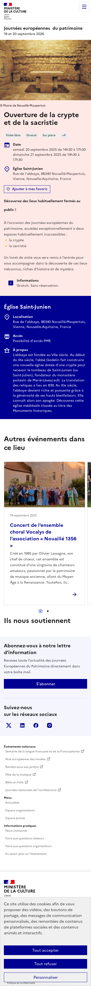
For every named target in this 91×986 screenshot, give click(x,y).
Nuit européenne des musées (25, 759)
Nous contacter (16, 831)
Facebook (36, 725)
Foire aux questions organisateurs (28, 846)
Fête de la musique (18, 774)
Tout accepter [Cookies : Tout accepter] (45, 950)
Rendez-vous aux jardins (22, 767)
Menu (84, 7)
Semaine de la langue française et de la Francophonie (42, 751)
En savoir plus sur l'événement (26, 854)
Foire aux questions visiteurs (24, 838)
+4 (64, 135)
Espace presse (15, 818)
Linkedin (22, 725)
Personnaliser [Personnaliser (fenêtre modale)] (45, 977)
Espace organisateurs (20, 810)
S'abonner (45, 684)
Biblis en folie (14, 782)
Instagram (49, 725)
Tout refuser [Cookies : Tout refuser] (45, 964)
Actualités (12, 802)
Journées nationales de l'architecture (31, 790)
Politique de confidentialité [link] (21, 983)
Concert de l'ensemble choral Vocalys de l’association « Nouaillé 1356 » (43, 535)
